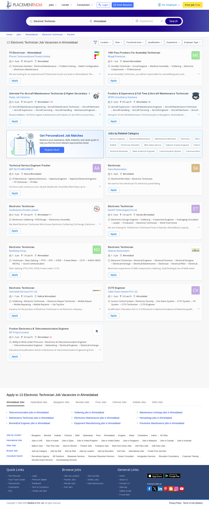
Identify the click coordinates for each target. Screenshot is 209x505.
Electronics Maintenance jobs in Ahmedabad (96, 416)
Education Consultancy (169, 455)
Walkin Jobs (93, 478)
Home (122, 474)
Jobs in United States (110, 440)
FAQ (10, 490)
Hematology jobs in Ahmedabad (156, 416)
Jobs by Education (105, 450)
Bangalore (36, 434)
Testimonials (14, 482)
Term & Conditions (40, 486)
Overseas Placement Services (101, 455)
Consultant (85, 4)
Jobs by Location (86, 450)
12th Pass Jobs (141, 445)
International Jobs (136, 450)
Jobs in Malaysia (149, 440)
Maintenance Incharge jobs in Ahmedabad (161, 411)
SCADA (113, 145)
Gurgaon (122, 434)
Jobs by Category (39, 450)
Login (103, 4)
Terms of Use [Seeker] (192, 502)
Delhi (77, 434)
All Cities (164, 434)
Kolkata (57, 434)
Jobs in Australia (184, 440)
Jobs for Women (70, 445)
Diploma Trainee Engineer (177, 145)
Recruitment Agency (40, 455)
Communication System (170, 151)
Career (67, 4)
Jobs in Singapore (131, 440)
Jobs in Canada (167, 440)
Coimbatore (143, 434)
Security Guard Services (42, 459)
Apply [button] (15, 80)
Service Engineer (117, 138)
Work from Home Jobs (121, 445)
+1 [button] (50, 214)
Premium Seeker (39, 478)
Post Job (192, 4)
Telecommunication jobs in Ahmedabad (29, 411)
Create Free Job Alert (157, 450)
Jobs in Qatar (67, 440)
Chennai (68, 434)
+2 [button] (50, 336)
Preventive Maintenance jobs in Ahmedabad (162, 422)
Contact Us (124, 482)
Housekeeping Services (66, 459)
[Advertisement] (104, 373)
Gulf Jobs (121, 450)
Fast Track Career (16, 478)
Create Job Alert (39, 490)
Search (173, 21)
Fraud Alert (124, 493)
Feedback (36, 482)
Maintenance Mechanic (165, 138)
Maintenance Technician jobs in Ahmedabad (31, 416)
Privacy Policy (175, 502)
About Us (123, 478)
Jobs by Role (70, 450)
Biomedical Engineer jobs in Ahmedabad (29, 422)
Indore (154, 434)
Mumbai (47, 434)
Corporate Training (190, 455)
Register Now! (51, 149)
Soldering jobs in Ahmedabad (89, 411)
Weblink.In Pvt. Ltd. (35, 502)
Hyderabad (88, 434)
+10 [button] (51, 102)
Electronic (185, 138)
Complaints (13, 486)
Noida (131, 434)
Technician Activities (130, 145)
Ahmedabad (109, 434)
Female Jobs (70, 482)
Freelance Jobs (102, 445)
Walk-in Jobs (37, 445)
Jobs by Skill (55, 450)
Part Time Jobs (52, 445)
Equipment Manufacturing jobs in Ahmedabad (97, 422)
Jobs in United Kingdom (87, 440)
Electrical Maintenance (139, 138)
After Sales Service (152, 145)
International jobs (96, 482)
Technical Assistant (119, 151)
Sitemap (123, 486)
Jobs (52, 4)
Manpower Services (76, 455)
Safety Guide (125, 490)
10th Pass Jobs (158, 445)
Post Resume (122, 4)
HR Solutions (58, 455)
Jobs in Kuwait (52, 440)
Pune (98, 434)
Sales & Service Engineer (143, 151)
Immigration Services (146, 455)
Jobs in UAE (37, 440)
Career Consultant (126, 455)
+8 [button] (149, 102)
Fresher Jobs (86, 445)
